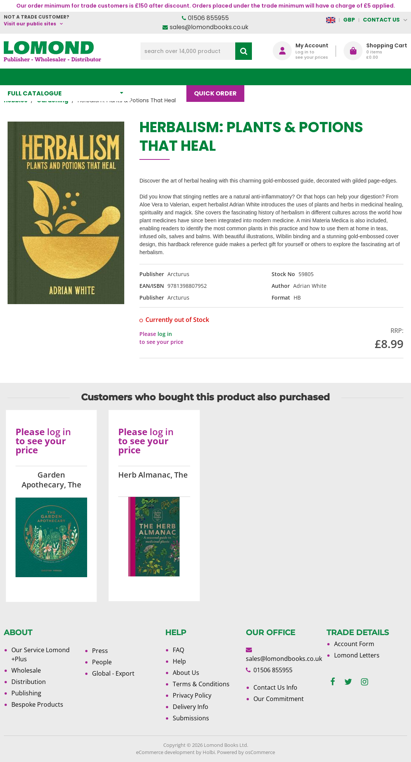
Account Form (354, 644)
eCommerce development (165, 752)
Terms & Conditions (201, 684)
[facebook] (332, 682)
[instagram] (364, 682)
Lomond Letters (357, 655)
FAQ (178, 650)
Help (179, 661)
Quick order (219, 76)
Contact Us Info (275, 687)
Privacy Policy (192, 695)
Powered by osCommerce (246, 752)
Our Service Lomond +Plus (40, 654)
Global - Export (113, 673)
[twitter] (348, 682)
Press (100, 650)
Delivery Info (190, 707)
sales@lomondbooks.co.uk (209, 27)
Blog (264, 76)
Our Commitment (278, 699)
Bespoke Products (37, 704)
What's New (162, 76)
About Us (304, 76)
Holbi (209, 752)
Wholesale (26, 670)
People (102, 662)
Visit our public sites (30, 23)
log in (165, 333)
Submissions (191, 718)
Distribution (28, 682)
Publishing (26, 693)
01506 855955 (208, 18)
